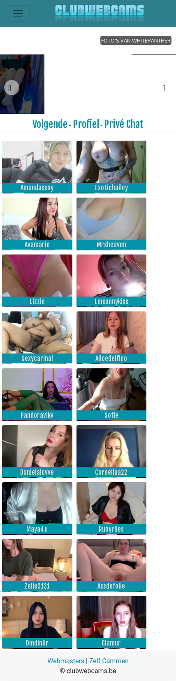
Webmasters (65, 661)
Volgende (49, 124)
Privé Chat (124, 124)
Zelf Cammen (109, 661)
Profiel (86, 124)
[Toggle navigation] (18, 13)
